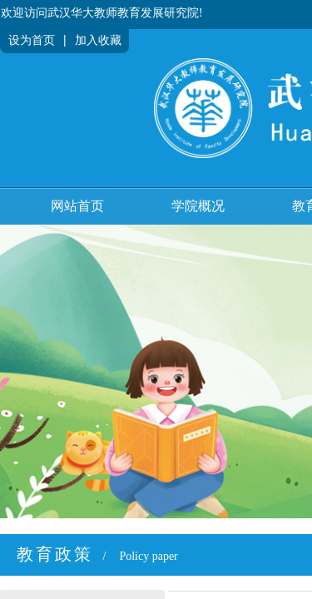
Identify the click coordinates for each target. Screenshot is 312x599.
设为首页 (31, 40)
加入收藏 (98, 40)
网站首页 (77, 206)
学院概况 (198, 206)
